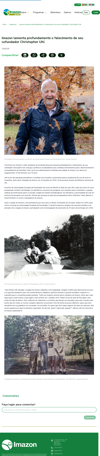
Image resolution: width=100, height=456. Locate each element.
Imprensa (12, 24)
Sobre (24, 12)
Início (4, 24)
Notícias (78, 12)
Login (95, 12)
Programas (40, 12)
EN (91, 5)
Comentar (89, 417)
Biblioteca (55, 12)
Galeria (67, 12)
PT (77, 5)
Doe (86, 12)
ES (84, 5)
